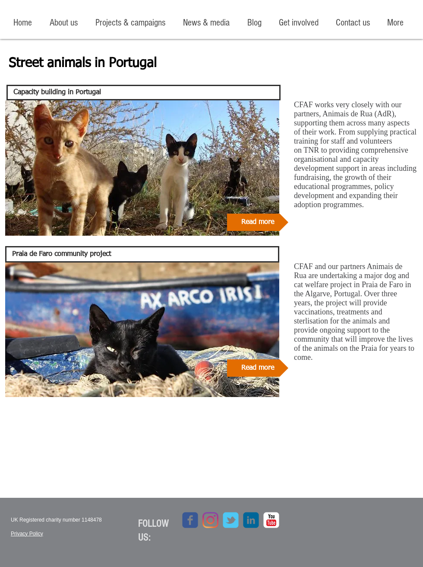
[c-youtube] (271, 520)
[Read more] (257, 222)
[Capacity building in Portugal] (143, 92)
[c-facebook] (190, 520)
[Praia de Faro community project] (142, 254)
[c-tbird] (231, 520)
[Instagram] (210, 520)
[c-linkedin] (251, 520)
